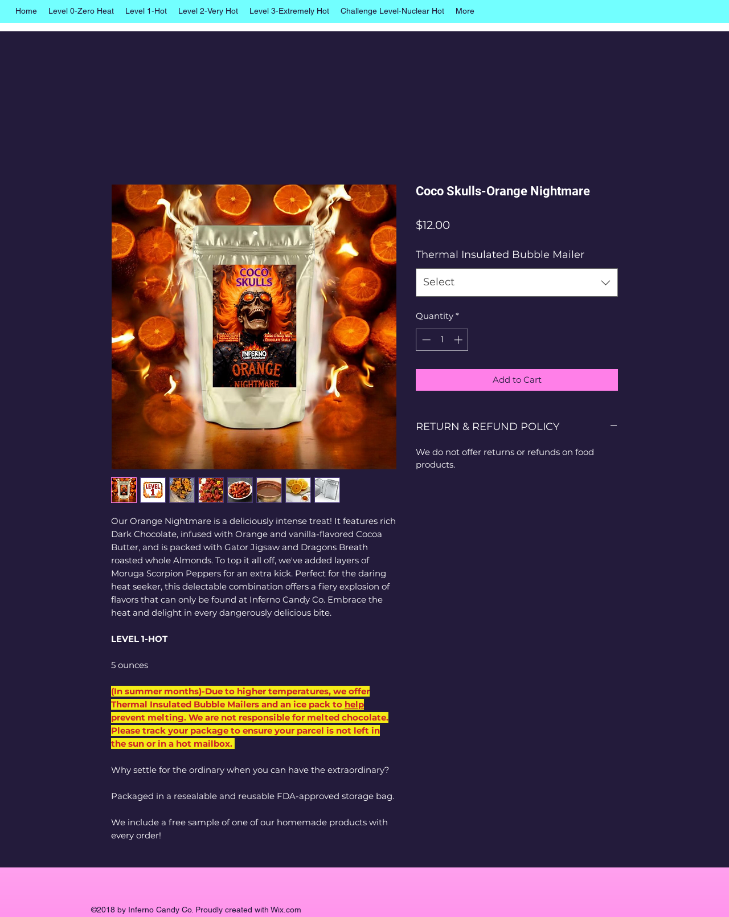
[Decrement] (425, 339)
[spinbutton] (442, 339)
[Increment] (459, 339)
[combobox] (517, 282)
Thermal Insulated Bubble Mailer (500, 254)
